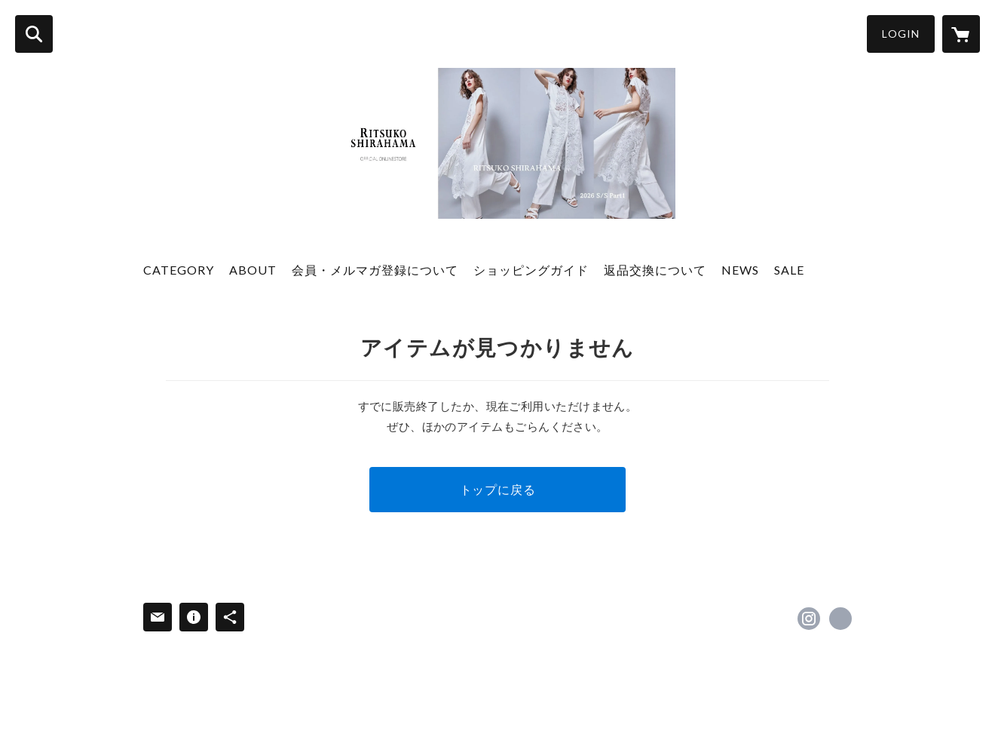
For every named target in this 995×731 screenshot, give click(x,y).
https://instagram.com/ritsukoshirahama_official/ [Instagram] (809, 618)
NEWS (740, 270)
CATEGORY (178, 270)
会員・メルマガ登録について (375, 270)
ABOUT (253, 270)
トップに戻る (498, 489)
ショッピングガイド (531, 270)
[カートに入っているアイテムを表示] (961, 34)
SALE (789, 270)
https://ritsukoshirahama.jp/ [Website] (840, 618)
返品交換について (655, 270)
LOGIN (901, 33)
